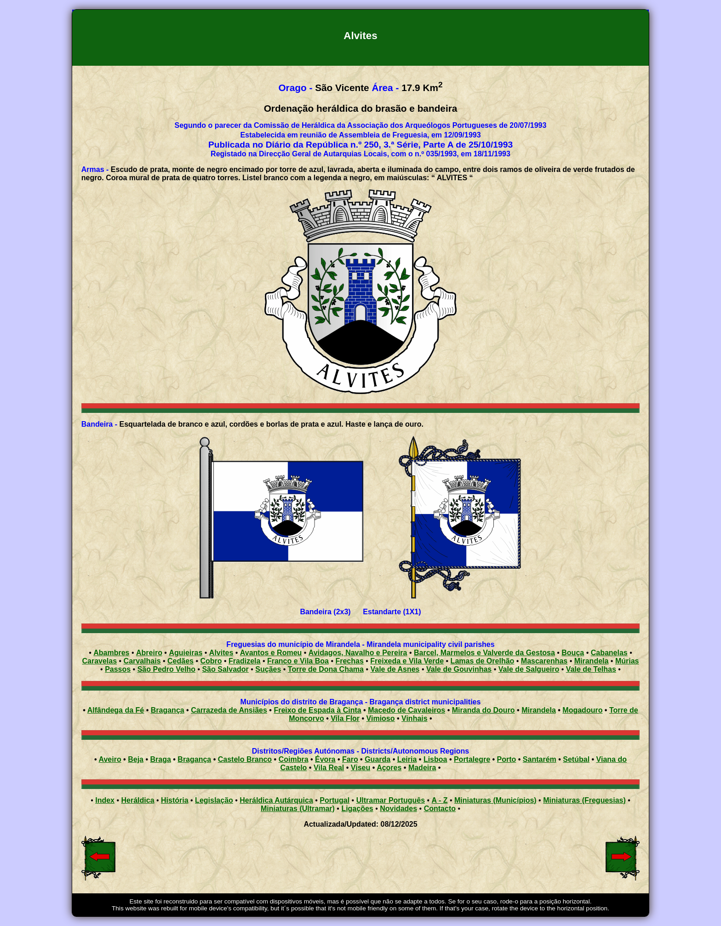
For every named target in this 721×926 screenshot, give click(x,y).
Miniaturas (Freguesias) (584, 800)
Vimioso (380, 718)
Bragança (167, 710)
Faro (350, 759)
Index (104, 800)
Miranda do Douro (483, 710)
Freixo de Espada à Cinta (317, 710)
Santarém (539, 759)
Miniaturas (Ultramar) (298, 808)
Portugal (334, 800)
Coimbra (294, 759)
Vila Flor (345, 718)
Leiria (407, 759)
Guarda (377, 759)
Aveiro (109, 759)
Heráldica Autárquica (276, 800)
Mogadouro (582, 710)
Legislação (214, 800)
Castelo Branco (245, 759)
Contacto (440, 808)
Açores (389, 768)
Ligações (357, 808)
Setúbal (576, 759)
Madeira (422, 768)
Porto (506, 759)
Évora (325, 759)
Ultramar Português (390, 800)
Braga (160, 759)
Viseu (360, 768)
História (175, 800)
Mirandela (538, 710)
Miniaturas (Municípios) (495, 800)
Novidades (398, 808)
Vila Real (329, 768)
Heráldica (137, 800)
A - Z (440, 800)
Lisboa (435, 759)
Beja (135, 759)
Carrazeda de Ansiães (229, 710)
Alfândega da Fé (115, 710)
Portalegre (472, 759)
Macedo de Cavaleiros (406, 710)
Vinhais (414, 718)
